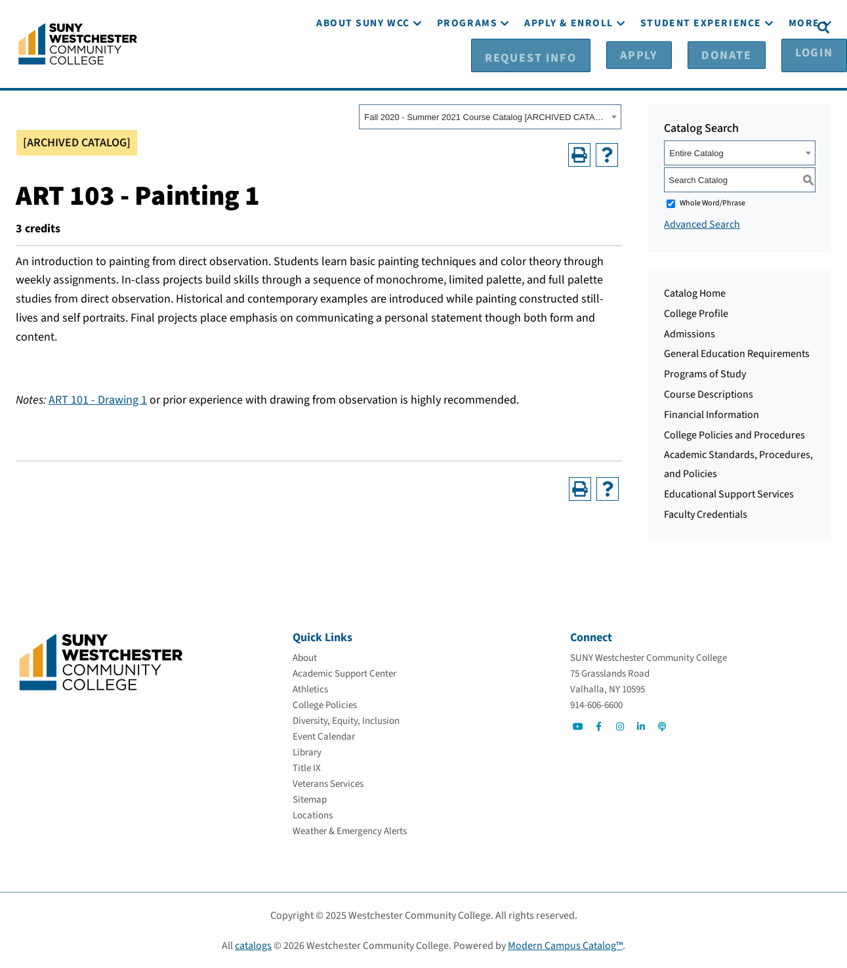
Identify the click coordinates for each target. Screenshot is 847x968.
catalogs (253, 945)
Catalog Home (695, 292)
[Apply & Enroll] (568, 64)
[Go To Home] (78, 42)
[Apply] (649, 27)
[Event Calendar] (324, 736)
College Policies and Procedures (734, 434)
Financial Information (711, 414)
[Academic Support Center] (344, 673)
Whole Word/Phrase (712, 202)
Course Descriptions (708, 394)
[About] (305, 657)
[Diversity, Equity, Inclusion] (346, 720)
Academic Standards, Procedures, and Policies (738, 463)
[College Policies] (325, 704)
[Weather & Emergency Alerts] (350, 830)
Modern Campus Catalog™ (565, 945)
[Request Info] (567, 27)
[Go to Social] (578, 726)
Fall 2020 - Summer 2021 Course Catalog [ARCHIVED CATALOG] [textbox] (486, 116)
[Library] (307, 752)
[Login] (779, 27)
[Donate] (714, 27)
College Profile (696, 313)
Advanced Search (702, 224)
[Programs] (467, 64)
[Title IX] (307, 767)
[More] (804, 64)
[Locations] (313, 815)
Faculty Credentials (705, 514)
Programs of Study (705, 373)
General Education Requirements (737, 353)
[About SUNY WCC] (363, 64)
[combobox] (490, 116)
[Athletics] (310, 689)
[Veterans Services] (328, 783)
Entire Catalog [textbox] (696, 153)
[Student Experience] (701, 64)
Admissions (689, 333)
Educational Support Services (729, 493)
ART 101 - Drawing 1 (98, 399)
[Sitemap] (310, 799)
